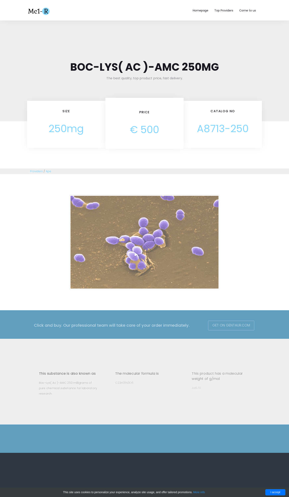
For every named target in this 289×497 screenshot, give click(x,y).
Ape (48, 171)
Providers (36, 171)
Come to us (247, 10)
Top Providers (223, 10)
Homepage (200, 10)
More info (199, 492)
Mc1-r (39, 11)
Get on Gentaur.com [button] (228, 325)
